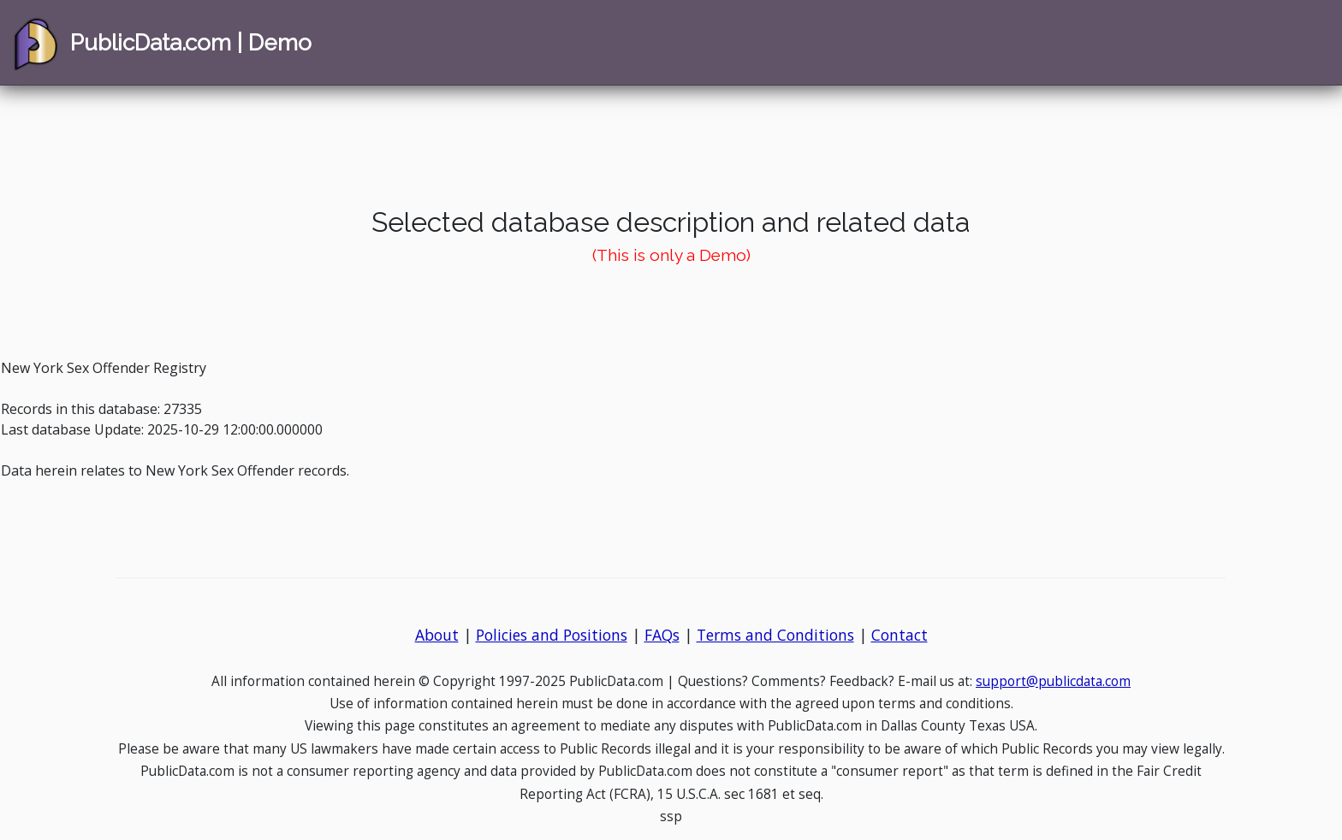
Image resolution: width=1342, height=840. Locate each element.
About (437, 634)
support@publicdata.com (1053, 681)
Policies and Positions (551, 634)
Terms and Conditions (775, 634)
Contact (899, 634)
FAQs (662, 634)
